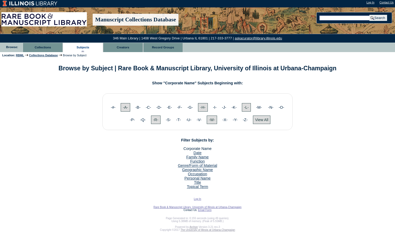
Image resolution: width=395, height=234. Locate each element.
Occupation (197, 174)
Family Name (197, 157)
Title (197, 182)
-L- (246, 107)
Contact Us (386, 2)
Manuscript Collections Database (135, 19)
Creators (123, 47)
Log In (370, 2)
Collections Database (43, 55)
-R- (155, 120)
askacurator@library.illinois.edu (258, 38)
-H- (202, 107)
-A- (125, 107)
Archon (194, 227)
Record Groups (163, 47)
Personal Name (197, 178)
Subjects (83, 47)
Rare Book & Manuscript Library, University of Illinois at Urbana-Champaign (197, 207)
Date (197, 153)
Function (197, 161)
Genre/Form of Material (197, 165)
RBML (20, 55)
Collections (43, 47)
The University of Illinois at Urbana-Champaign (208, 229)
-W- (212, 120)
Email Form (204, 210)
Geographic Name (197, 170)
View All (261, 120)
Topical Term (197, 187)
